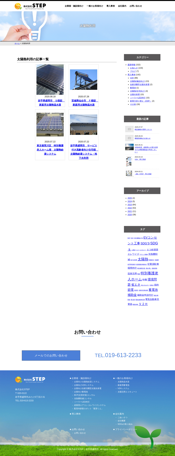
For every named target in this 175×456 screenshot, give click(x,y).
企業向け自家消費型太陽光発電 (87, 388)
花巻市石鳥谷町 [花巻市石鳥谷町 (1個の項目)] (143, 290)
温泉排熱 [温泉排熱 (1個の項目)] (154, 268)
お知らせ (134, 68)
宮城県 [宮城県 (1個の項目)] (157, 260)
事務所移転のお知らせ (142, 138)
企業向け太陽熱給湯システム (86, 382)
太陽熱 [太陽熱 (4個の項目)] (143, 259)
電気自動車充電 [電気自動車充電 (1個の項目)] (140, 299)
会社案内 (122, 6)
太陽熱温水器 (123, 382)
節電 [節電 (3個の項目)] (131, 289)
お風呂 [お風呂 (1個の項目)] (134, 250)
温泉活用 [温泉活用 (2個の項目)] (132, 273)
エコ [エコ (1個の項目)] (137, 250)
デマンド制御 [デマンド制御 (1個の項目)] (144, 254)
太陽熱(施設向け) (137, 81)
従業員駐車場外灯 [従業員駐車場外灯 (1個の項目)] (141, 264)
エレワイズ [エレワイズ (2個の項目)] (133, 254)
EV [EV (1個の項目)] (142, 238)
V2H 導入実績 (140, 159)
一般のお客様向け (95, 6)
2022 (130, 208)
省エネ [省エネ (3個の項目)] (135, 284)
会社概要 (121, 421)
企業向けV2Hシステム (84, 385)
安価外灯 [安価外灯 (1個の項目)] (151, 260)
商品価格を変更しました (143, 129)
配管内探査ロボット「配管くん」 (88, 408)
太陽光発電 (135, 94)
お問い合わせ (136, 6)
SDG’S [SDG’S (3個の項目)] (145, 243)
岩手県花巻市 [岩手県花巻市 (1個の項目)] (132, 264)
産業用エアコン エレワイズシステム (90, 405)
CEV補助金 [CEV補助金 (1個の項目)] (137, 238)
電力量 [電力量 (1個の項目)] (133, 299)
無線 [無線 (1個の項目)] (138, 274)
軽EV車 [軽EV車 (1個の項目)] (156, 295)
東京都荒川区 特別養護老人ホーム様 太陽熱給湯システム (50, 149)
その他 (133, 104)
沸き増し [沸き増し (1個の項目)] (148, 268)
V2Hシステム (123, 388)
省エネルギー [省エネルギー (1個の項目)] (145, 285)
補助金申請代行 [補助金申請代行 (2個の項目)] (145, 295)
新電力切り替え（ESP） (140, 101)
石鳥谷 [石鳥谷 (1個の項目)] (152, 285)
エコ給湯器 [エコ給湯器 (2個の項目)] (152, 249)
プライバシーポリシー (126, 429)
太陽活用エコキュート (127, 392)
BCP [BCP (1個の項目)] (129, 238)
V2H (132, 78)
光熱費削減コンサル (83, 398)
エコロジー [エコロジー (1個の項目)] (142, 250)
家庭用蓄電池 (123, 385)
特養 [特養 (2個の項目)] (144, 279)
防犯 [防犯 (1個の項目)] (129, 299)
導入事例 (110, 6)
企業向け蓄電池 (81, 392)
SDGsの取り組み (125, 424)
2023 (130, 205)
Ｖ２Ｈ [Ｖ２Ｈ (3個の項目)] (143, 304)
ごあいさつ (122, 417)
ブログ (133, 71)
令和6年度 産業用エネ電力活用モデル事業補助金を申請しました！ (146, 149)
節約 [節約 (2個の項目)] (156, 285)
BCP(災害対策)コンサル (84, 395)
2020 (130, 215)
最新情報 (131, 65)
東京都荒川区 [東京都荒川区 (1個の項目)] (141, 268)
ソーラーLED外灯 (137, 98)
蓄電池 (133, 88)
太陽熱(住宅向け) (137, 91)
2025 (130, 198)
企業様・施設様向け (74, 6)
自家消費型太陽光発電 (139, 84)
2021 (130, 211)
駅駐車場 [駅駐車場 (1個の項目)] (135, 304)
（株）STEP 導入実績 (143, 174)
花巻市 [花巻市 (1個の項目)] (136, 290)
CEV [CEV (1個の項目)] (132, 238)
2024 (130, 201)
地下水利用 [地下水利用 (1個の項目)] (133, 260)
